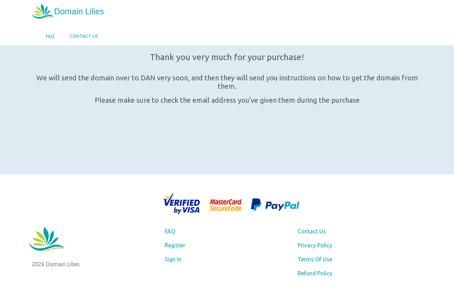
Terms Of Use (315, 259)
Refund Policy (315, 273)
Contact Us (84, 36)
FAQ (50, 36)
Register (175, 245)
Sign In (173, 259)
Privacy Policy (315, 245)
